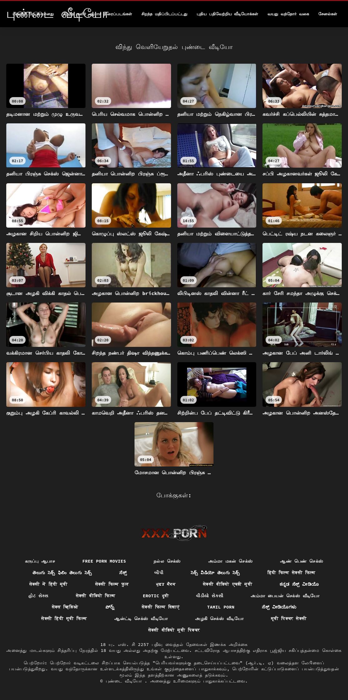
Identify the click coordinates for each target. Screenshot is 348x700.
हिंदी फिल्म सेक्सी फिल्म (291, 572)
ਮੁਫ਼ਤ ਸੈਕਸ (165, 584)
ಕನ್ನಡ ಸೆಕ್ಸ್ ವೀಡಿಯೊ (299, 584)
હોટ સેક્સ (38, 596)
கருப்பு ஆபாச (40, 561)
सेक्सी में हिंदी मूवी (48, 584)
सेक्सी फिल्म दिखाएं (161, 607)
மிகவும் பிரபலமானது (33, 14)
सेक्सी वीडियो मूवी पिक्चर (174, 630)
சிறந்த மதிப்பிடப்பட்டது (164, 14)
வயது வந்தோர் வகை (288, 14)
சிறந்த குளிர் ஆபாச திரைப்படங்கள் (97, 14)
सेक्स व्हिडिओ (65, 607)
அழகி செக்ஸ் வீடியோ (219, 618)
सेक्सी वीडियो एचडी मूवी (227, 584)
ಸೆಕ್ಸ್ (123, 572)
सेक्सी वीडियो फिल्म (95, 596)
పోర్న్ (109, 607)
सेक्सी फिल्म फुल (112, 584)
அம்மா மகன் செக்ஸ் (230, 561)
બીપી (158, 572)
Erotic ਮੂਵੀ (156, 596)
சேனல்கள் (327, 14)
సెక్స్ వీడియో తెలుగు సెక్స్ (215, 572)
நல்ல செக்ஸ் (167, 561)
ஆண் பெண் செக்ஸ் (301, 561)
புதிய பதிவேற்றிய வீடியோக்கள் (227, 14)
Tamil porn (221, 607)
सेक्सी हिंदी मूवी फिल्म (64, 618)
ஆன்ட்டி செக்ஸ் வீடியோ (141, 618)
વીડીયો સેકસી (209, 596)
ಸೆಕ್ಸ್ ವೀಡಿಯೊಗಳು (279, 607)
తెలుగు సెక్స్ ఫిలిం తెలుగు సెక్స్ (62, 572)
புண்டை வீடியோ (125, 681)
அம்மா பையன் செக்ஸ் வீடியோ (285, 596)
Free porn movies (104, 561)
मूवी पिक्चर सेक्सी (289, 618)
